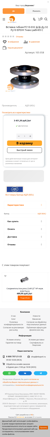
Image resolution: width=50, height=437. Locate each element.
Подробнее (25, 298)
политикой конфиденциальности (30, 385)
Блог (13, 319)
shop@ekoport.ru (38, 357)
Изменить (36, 11)
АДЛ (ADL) (42, 214)
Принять (43, 427)
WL (32, 415)
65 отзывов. (37, 417)
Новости (36, 316)
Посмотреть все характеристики (16, 112)
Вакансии (36, 319)
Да (13, 11)
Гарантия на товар (13, 343)
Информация (25, 335)
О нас (13, 316)
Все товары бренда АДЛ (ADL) (19, 195)
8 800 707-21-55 (14, 356)
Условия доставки (36, 340)
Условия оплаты (14, 340)
